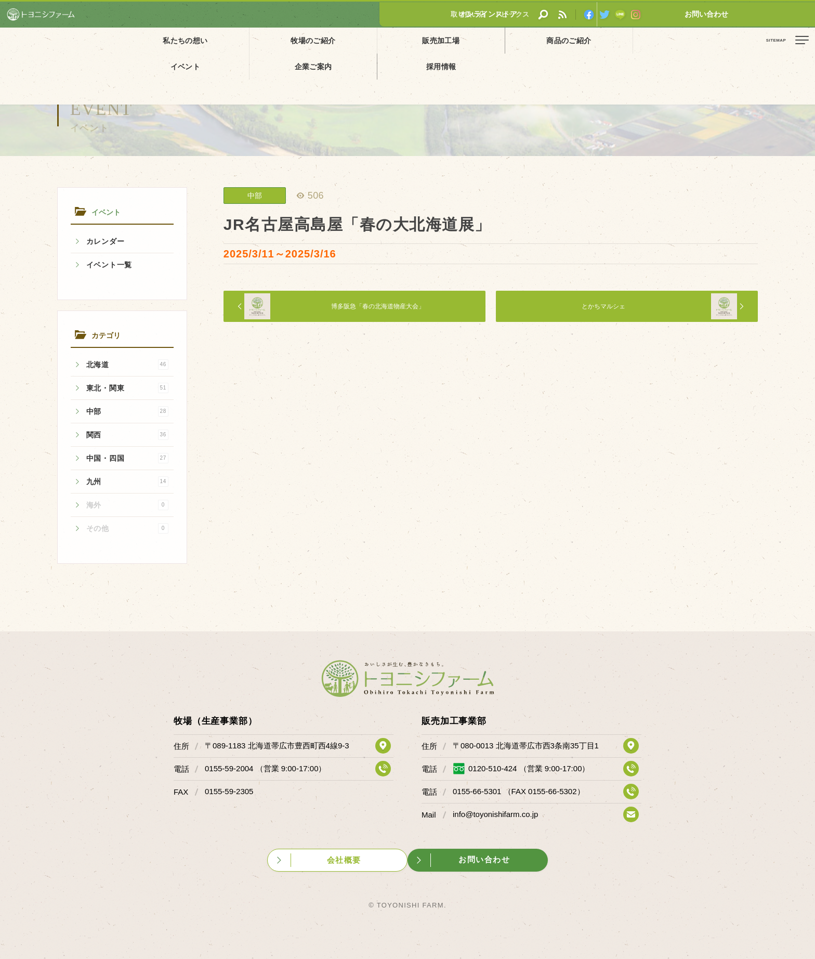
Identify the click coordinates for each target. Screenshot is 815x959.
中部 (127, 411)
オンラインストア (698, 13)
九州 (127, 481)
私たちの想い (162, 40)
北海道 (127, 364)
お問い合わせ (776, 13)
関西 (127, 435)
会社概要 (346, 857)
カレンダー (105, 241)
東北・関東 (127, 388)
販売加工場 (325, 40)
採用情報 (652, 40)
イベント (488, 40)
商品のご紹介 (407, 40)
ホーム (15, 64)
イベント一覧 (109, 265)
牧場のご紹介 (243, 40)
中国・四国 (127, 458)
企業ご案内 (570, 40)
